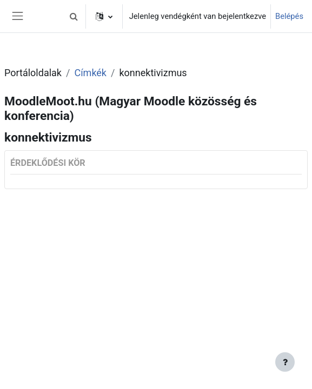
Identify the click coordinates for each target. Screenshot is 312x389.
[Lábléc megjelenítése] (285, 362)
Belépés (289, 16)
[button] (74, 16)
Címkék (90, 72)
